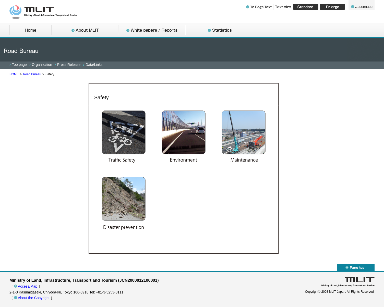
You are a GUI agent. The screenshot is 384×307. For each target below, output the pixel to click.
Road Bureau (32, 74)
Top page (19, 65)
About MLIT (85, 30)
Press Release (68, 65)
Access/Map (27, 286)
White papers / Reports (151, 30)
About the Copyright (34, 298)
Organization (42, 65)
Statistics (218, 30)
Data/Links (94, 65)
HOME (14, 74)
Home (30, 30)
